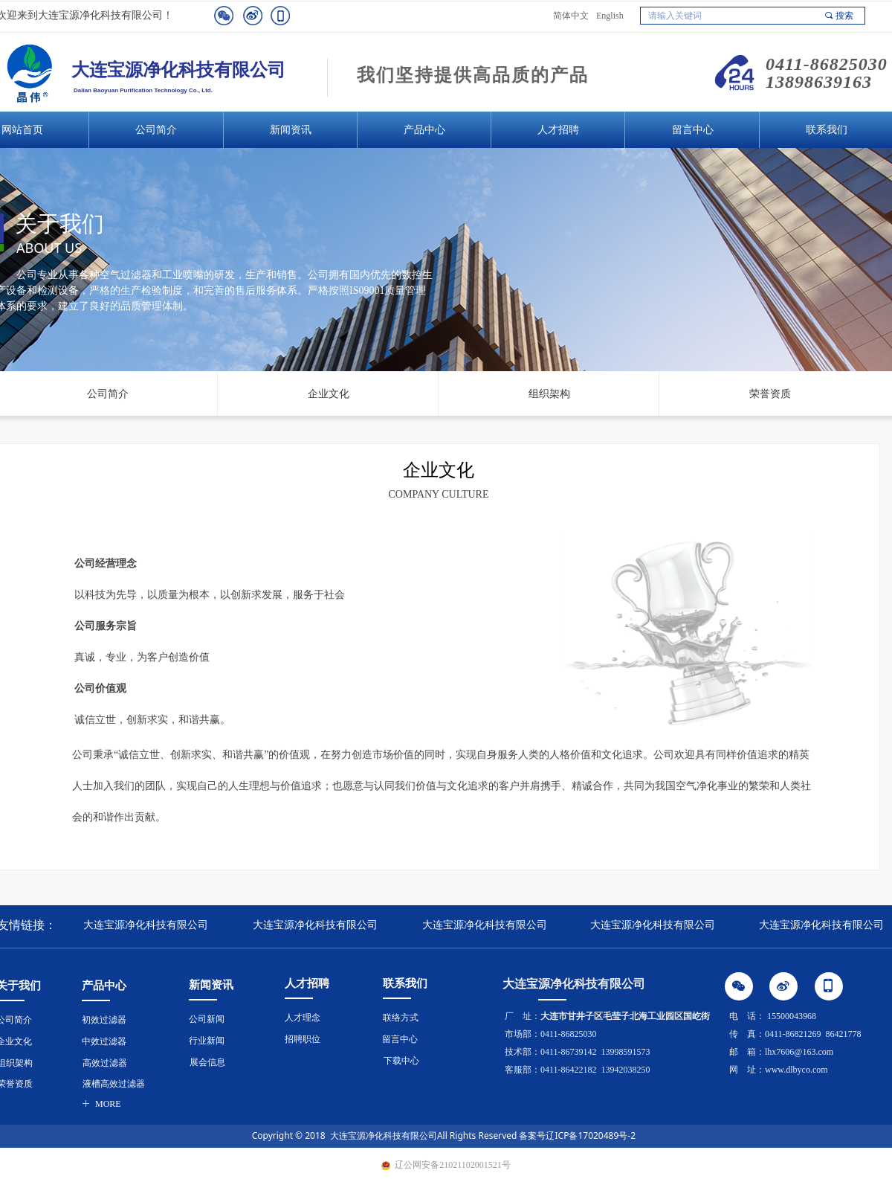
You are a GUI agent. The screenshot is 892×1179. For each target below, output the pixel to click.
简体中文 (571, 15)
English (610, 15)
